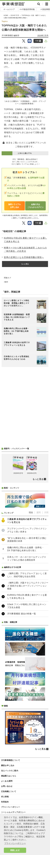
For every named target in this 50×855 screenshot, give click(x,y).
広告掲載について (8, 791)
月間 (46, 512)
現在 (31, 512)
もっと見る (25, 264)
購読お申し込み (7, 765)
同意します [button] (15, 850)
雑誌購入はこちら (8, 776)
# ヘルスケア (9, 9)
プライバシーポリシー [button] (15, 843)
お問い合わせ (6, 786)
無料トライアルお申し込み (14, 205)
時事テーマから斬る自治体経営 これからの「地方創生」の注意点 (25, 249)
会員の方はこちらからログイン (35, 205)
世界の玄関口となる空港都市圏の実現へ (24, 257)
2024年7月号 (43, 35)
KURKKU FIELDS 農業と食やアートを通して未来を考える (25, 240)
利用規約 (5, 802)
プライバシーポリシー (10, 807)
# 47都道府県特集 (27, 9)
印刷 (38, 41)
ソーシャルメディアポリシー (13, 812)
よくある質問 (6, 781)
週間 (38, 512)
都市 (6, 282)
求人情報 (5, 797)
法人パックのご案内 (9, 771)
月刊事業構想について (10, 760)
